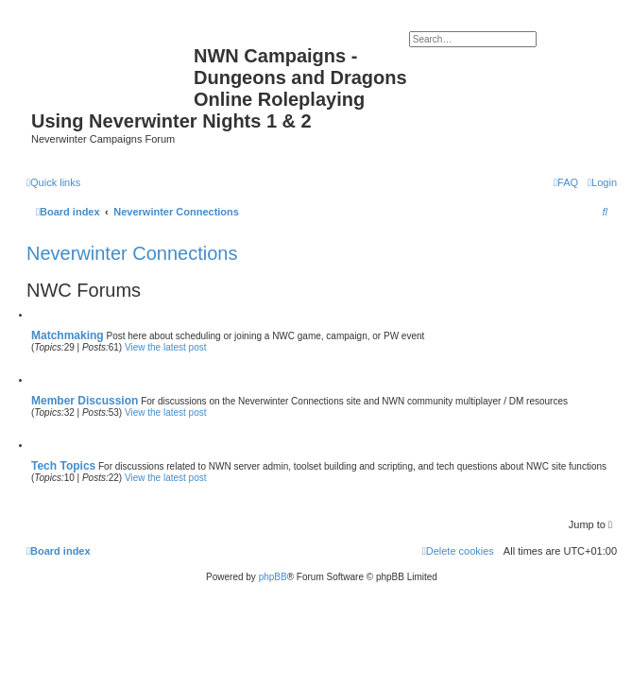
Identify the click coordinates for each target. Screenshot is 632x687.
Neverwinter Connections (131, 253)
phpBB (273, 577)
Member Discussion (84, 400)
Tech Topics (63, 465)
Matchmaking (67, 335)
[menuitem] (602, 182)
